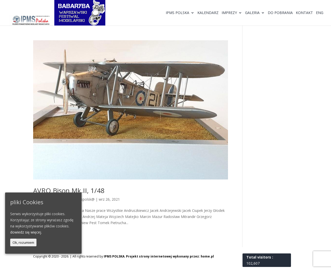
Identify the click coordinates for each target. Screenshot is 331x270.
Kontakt (304, 13)
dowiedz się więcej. (26, 232)
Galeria (252, 13)
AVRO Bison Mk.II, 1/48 (69, 190)
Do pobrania (280, 13)
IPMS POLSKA (114, 256)
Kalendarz (208, 13)
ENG (319, 13)
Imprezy (229, 13)
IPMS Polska (177, 13)
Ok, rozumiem (23, 242)
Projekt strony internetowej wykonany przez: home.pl (170, 256)
